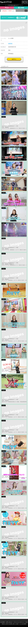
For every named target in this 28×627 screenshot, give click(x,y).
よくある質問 (22, 623)
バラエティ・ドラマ (8, 11)
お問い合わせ (9, 622)
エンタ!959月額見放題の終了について (14, 5)
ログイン (14, 59)
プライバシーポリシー (19, 622)
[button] (26, 23)
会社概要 (2, 622)
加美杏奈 (10, 43)
